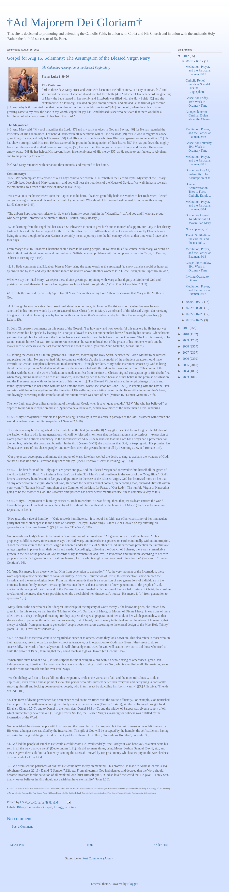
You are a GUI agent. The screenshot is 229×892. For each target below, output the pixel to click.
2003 (186, 377)
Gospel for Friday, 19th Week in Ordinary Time (197, 101)
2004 (186, 371)
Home (89, 844)
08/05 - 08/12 (195, 301)
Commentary (33, 807)
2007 (186, 352)
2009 (186, 340)
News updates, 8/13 (198, 229)
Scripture (70, 807)
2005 (186, 365)
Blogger (132, 883)
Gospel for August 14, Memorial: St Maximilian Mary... (199, 219)
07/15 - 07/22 (195, 320)
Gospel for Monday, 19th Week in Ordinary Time (198, 266)
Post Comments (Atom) (98, 858)
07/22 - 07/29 (195, 314)
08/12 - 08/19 (195, 61)
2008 (186, 346)
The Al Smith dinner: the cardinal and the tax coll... (199, 239)
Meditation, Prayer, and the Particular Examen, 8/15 (198, 160)
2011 (186, 328)
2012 (186, 56)
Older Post (161, 844)
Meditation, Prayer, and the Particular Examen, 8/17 (198, 70)
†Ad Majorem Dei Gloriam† (74, 22)
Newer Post (17, 844)
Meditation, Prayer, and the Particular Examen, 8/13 (198, 252)
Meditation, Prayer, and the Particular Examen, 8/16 (198, 133)
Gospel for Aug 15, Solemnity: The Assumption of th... (199, 174)
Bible (20, 807)
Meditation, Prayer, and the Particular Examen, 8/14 (198, 205)
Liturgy (58, 807)
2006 (186, 358)
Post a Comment (22, 826)
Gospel (47, 807)
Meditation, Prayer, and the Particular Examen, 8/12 (198, 290)
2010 (186, 334)
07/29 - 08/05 (195, 308)
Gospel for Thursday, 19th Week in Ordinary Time (199, 146)
